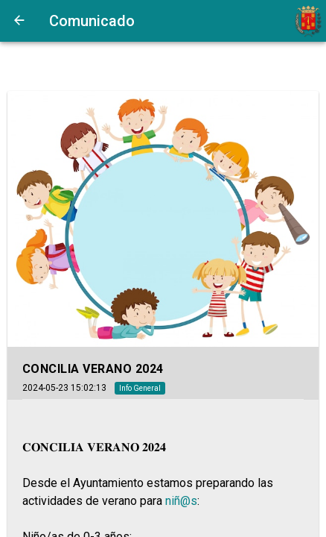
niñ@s (181, 501)
